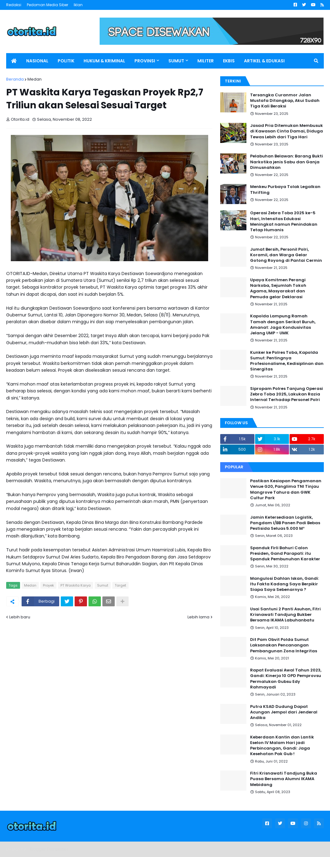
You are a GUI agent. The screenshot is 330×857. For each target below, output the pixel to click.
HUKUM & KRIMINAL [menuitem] (104, 61)
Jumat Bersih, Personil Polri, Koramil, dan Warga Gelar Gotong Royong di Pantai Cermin (286, 255)
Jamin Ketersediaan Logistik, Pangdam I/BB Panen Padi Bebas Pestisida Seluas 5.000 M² (285, 523)
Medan (34, 79)
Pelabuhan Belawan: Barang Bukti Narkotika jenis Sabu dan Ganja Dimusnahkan (286, 161)
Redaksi (13, 4)
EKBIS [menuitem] (229, 61)
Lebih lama (198, 617)
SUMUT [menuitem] (176, 61)
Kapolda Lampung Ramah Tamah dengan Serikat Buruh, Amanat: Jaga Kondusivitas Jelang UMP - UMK (283, 324)
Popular (234, 467)
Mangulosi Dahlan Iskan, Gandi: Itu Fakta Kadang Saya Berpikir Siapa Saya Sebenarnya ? (284, 584)
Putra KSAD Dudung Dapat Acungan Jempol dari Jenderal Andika (283, 712)
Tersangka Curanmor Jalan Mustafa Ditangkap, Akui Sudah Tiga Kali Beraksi (285, 100)
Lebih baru (19, 617)
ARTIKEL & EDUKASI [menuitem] (264, 61)
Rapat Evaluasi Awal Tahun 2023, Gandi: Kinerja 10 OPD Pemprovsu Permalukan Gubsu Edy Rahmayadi (285, 678)
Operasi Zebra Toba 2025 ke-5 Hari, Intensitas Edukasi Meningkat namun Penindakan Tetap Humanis (283, 221)
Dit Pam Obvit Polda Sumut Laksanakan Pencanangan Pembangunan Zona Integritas (283, 645)
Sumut (102, 585)
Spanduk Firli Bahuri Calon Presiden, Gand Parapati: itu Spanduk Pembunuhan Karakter (285, 553)
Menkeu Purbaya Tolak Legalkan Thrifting (285, 189)
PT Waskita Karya (75, 585)
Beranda (15, 79)
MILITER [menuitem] (205, 61)
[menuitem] (14, 61)
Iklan (78, 4)
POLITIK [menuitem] (66, 61)
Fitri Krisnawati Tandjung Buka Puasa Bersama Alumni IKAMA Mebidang (283, 779)
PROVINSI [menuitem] (144, 61)
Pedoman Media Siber (47, 4)
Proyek (48, 585)
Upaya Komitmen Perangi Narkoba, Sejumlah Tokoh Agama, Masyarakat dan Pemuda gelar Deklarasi (278, 288)
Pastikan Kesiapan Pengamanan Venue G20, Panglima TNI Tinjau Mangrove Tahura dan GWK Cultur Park (285, 489)
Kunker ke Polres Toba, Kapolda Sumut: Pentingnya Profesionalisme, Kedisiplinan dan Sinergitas (287, 361)
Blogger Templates (49, 849)
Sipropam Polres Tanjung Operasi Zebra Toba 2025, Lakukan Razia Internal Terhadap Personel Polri (286, 394)
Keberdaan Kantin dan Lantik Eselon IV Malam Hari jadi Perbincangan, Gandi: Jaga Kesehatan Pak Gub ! (282, 745)
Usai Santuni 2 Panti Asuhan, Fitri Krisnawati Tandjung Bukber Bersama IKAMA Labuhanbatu (285, 614)
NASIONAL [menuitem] (37, 61)
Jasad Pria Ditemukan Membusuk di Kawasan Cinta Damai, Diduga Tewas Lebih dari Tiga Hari (286, 131)
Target (120, 585)
